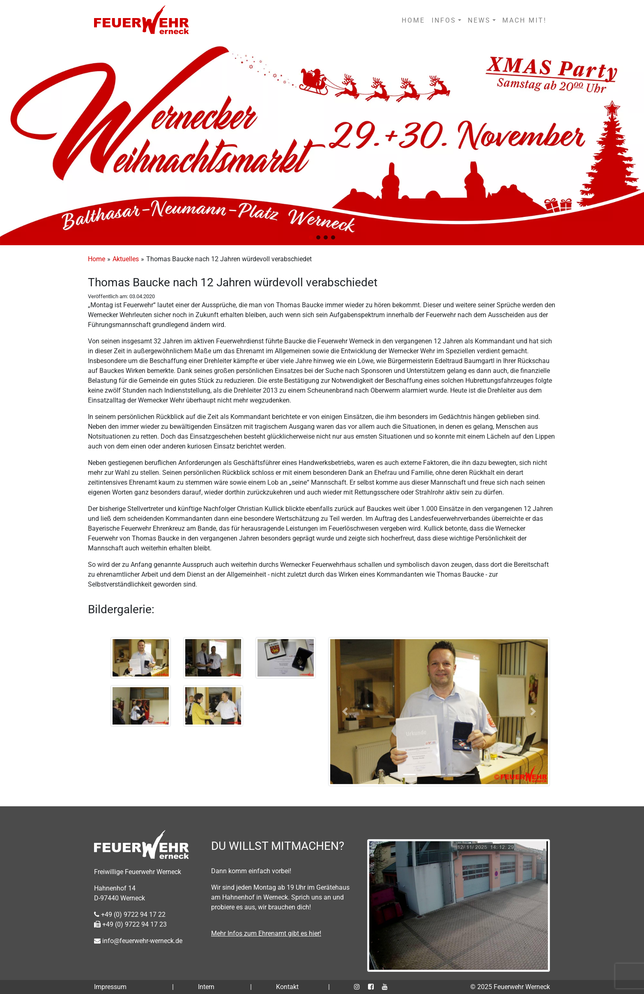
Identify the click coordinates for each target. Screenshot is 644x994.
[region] (322, 143)
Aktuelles (126, 259)
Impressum (110, 987)
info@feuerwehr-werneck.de (138, 941)
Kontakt (287, 987)
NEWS (479, 20)
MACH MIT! (524, 20)
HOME (413, 20)
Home (96, 259)
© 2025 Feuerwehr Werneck (510, 987)
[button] (311, 237)
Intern (206, 987)
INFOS (444, 20)
